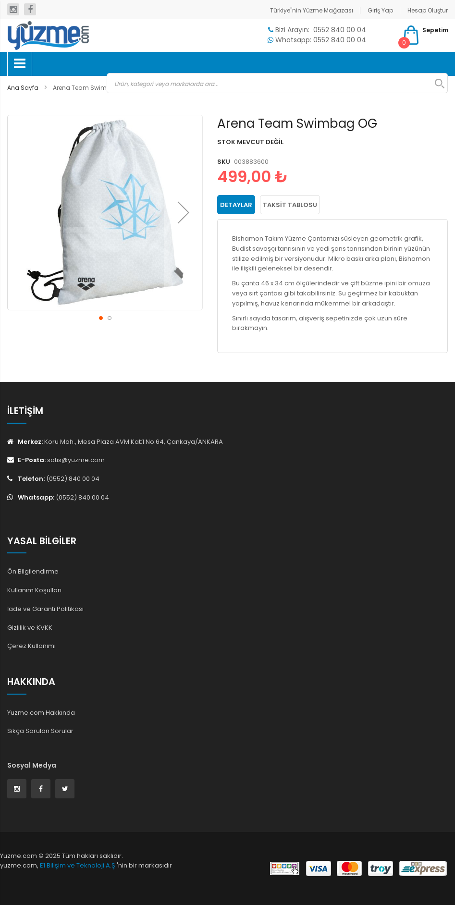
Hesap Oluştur (427, 10)
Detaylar (236, 204)
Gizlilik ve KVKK (29, 627)
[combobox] (277, 83)
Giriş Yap (380, 10)
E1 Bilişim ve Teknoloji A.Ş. (78, 865)
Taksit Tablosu (290, 204)
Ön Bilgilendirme (33, 571)
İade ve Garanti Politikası (45, 608)
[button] (183, 212)
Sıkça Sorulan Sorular (40, 730)
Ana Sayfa (22, 88)
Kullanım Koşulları (34, 590)
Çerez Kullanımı (31, 645)
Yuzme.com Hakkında (41, 712)
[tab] (236, 204)
